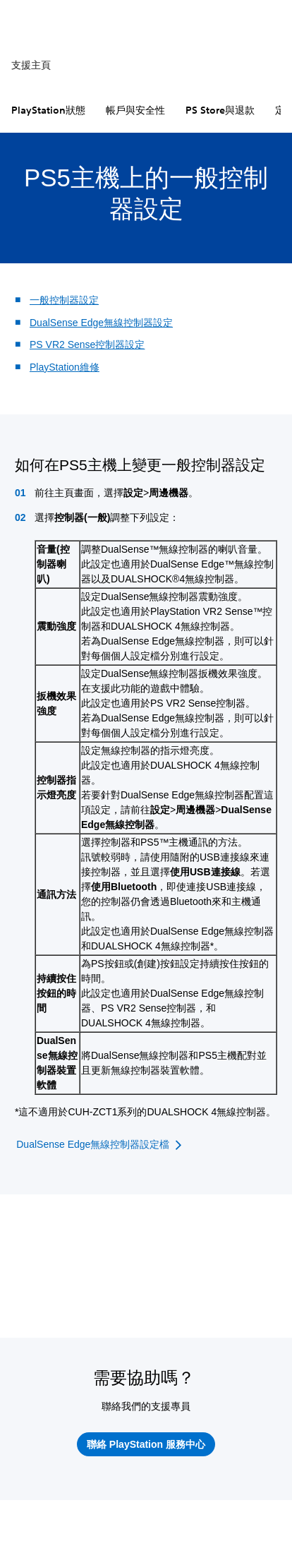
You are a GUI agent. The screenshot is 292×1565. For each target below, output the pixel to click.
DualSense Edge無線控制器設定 (101, 322)
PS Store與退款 (220, 110)
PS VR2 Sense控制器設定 (87, 344)
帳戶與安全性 (135, 110)
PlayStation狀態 (48, 110)
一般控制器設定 (64, 300)
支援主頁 (31, 65)
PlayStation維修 (64, 367)
